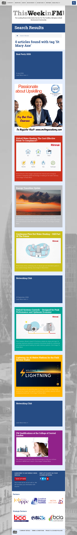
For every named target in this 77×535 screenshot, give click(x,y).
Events (24, 2)
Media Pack (56, 2)
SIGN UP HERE (21, 479)
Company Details (25, 530)
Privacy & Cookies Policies (54, 530)
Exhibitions (41, 2)
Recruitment (31, 2)
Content (10, 2)
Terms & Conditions (38, 530)
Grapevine (18, 2)
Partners (48, 2)
